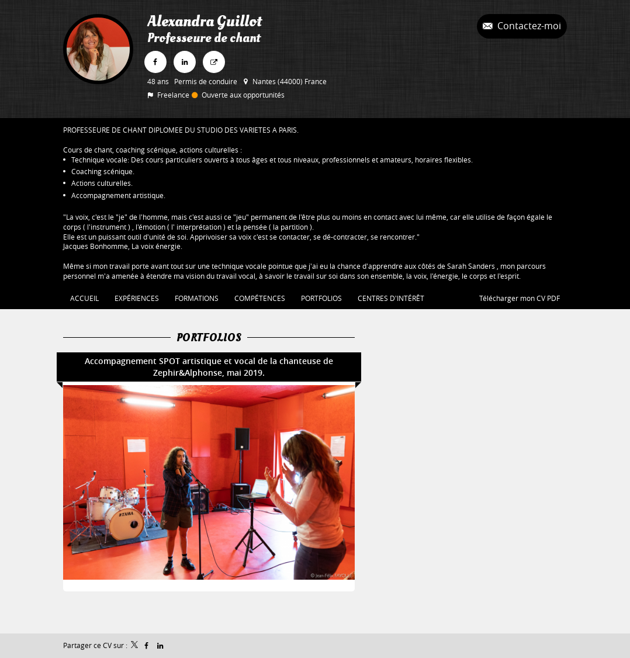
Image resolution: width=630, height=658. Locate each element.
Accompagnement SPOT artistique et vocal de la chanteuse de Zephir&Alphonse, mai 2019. (209, 366)
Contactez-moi (528, 26)
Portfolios (208, 337)
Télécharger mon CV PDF (519, 298)
